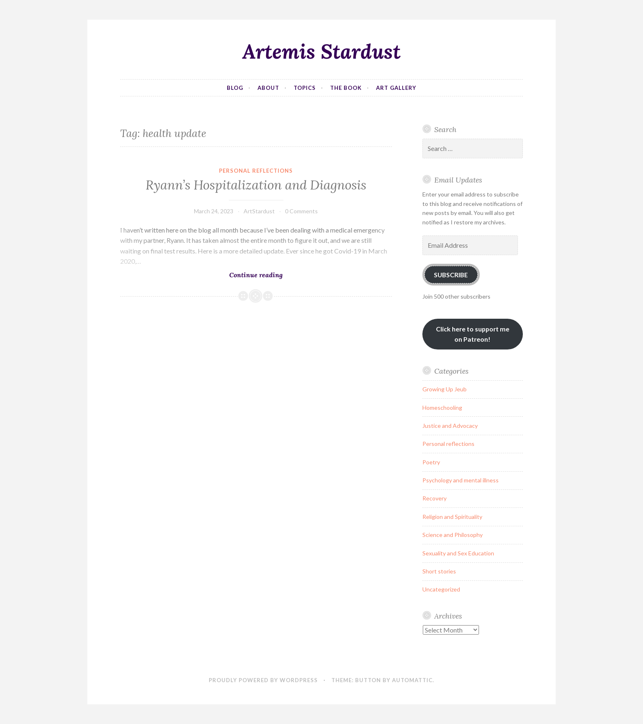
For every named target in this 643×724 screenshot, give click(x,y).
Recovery (434, 498)
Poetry (431, 462)
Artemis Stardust (321, 51)
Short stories (439, 571)
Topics (305, 88)
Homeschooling (442, 407)
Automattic (412, 680)
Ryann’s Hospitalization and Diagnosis (256, 185)
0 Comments (301, 211)
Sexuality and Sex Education (458, 553)
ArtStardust (259, 211)
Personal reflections (256, 170)
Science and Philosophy (452, 534)
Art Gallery (396, 88)
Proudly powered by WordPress (263, 680)
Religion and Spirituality (452, 516)
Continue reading (279, 275)
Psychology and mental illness (460, 480)
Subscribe (451, 275)
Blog (235, 88)
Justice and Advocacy (450, 425)
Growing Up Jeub (444, 389)
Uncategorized (441, 589)
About (268, 88)
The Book (346, 88)
